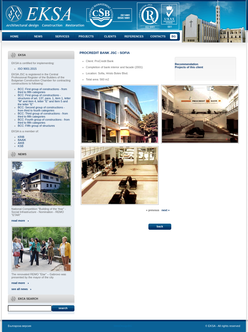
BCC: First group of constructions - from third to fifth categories (42, 91)
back (160, 226)
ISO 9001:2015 (27, 68)
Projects (86, 36)
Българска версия (19, 325)
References (134, 36)
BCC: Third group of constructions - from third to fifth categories (43, 115)
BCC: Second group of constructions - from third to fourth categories (41, 109)
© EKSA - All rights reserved (222, 325)
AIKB (21, 143)
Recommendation (186, 64)
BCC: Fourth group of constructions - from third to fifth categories (44, 121)
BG (174, 36)
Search (62, 308)
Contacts (157, 36)
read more (18, 220)
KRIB (21, 136)
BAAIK (22, 139)
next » (166, 210)
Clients (110, 36)
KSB (20, 146)
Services (62, 36)
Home (14, 36)
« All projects (88, 213)
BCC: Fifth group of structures (36, 125)
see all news (19, 289)
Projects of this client (189, 67)
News (38, 36)
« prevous (152, 210)
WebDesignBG (123, 325)
